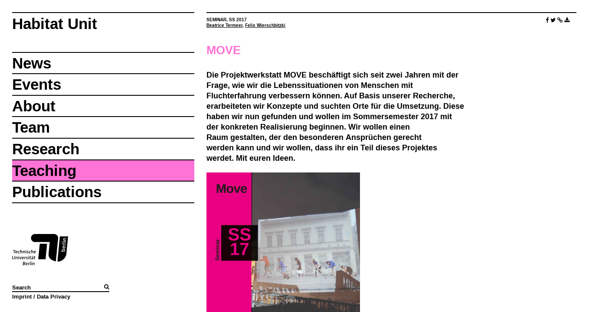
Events (36, 84)
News (31, 63)
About (34, 106)
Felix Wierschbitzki (265, 25)
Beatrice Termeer (224, 25)
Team (31, 127)
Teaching (44, 170)
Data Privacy (53, 296)
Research (45, 149)
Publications (56, 192)
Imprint (22, 296)
